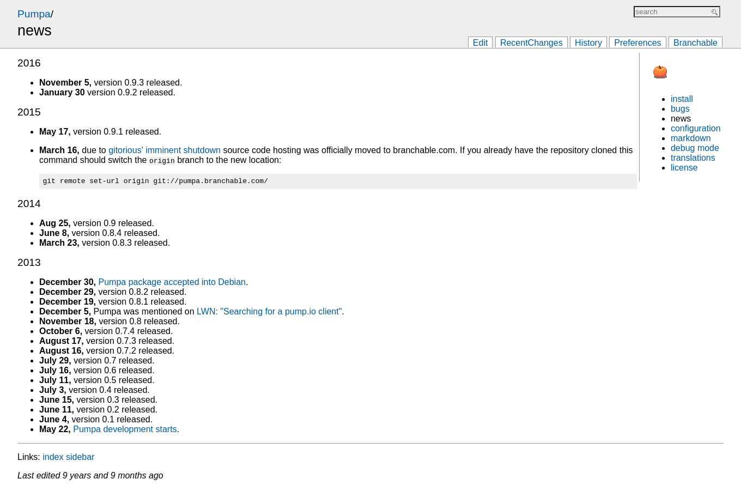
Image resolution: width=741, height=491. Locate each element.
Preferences (637, 42)
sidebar (80, 458)
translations (693, 157)
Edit (480, 42)
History (588, 42)
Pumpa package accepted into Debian (172, 283)
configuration (696, 128)
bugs (680, 108)
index (52, 458)
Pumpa (34, 14)
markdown (691, 138)
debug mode (695, 148)
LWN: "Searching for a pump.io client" (269, 313)
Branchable (695, 42)
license (684, 167)
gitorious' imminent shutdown (164, 150)
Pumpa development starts (125, 430)
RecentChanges (531, 42)
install (682, 99)
